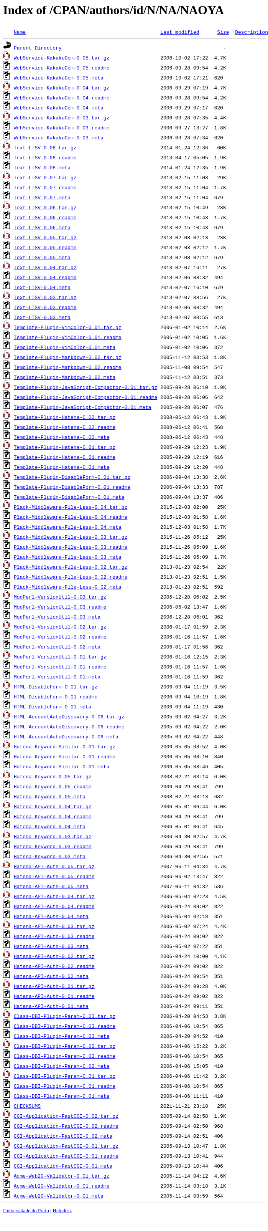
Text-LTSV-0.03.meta (42, 317)
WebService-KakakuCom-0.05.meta (59, 77)
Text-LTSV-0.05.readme (45, 247)
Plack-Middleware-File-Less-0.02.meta (68, 586)
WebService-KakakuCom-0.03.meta (59, 137)
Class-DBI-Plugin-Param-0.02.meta (62, 1065)
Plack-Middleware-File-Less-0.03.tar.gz (70, 536)
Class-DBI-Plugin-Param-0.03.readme (64, 1026)
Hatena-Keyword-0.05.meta (49, 796)
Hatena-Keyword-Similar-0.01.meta (62, 766)
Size (223, 31)
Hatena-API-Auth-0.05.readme (54, 876)
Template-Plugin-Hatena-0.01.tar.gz (64, 446)
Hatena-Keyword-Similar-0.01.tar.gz (64, 746)
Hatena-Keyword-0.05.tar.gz (53, 776)
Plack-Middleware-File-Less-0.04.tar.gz (70, 506)
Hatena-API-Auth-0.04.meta (51, 916)
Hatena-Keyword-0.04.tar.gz (53, 806)
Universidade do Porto (26, 1210)
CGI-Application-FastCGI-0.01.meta (63, 1165)
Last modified (179, 31)
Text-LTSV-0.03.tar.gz (45, 297)
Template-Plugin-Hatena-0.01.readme (64, 456)
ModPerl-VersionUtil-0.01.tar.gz (60, 656)
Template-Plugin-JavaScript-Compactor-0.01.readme (85, 397)
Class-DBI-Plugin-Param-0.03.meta (62, 1035)
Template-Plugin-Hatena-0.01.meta (62, 466)
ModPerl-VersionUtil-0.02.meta (57, 646)
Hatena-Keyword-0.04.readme (53, 816)
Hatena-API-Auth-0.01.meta (51, 1006)
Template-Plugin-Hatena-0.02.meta (62, 436)
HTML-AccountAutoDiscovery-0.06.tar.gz (69, 716)
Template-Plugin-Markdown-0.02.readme (68, 367)
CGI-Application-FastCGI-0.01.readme (66, 1155)
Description (251, 31)
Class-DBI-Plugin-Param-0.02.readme (64, 1055)
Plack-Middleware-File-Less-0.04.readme (70, 516)
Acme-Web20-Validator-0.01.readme (62, 1185)
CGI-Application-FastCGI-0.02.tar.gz (66, 1115)
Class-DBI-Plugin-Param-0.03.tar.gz (64, 1016)
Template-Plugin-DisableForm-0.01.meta (69, 496)
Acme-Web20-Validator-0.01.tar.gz (62, 1175)
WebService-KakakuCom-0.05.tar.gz (62, 57)
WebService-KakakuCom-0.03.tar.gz (62, 117)
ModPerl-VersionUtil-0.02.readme (60, 636)
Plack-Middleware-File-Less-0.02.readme (70, 576)
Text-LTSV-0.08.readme (45, 157)
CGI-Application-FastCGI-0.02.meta (63, 1135)
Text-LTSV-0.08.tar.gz (45, 147)
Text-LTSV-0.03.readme (45, 307)
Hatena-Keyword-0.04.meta (49, 826)
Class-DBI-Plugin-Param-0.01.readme (64, 1085)
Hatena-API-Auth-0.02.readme (54, 966)
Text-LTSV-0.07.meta (42, 197)
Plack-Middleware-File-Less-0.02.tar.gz (70, 566)
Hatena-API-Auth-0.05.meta (51, 886)
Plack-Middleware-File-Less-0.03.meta (68, 556)
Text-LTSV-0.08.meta (42, 167)
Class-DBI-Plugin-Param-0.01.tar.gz (64, 1075)
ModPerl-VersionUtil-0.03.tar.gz (60, 596)
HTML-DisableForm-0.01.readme (55, 696)
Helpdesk (62, 1210)
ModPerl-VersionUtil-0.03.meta (57, 616)
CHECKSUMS (27, 1105)
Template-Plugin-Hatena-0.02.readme (64, 427)
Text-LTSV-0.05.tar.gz (45, 237)
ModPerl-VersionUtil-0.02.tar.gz (60, 626)
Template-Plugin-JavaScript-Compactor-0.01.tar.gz (85, 387)
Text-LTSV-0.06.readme (45, 217)
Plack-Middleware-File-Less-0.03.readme (70, 546)
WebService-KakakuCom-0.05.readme (62, 67)
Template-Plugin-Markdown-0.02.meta (64, 377)
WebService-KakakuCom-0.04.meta (59, 107)
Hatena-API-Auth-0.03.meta (51, 946)
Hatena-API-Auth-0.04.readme (54, 906)
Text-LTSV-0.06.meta (42, 227)
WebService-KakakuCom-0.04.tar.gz (62, 87)
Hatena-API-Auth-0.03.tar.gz (54, 926)
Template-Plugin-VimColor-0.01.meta (64, 347)
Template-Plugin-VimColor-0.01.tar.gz (68, 327)
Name (20, 31)
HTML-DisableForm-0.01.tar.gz (55, 686)
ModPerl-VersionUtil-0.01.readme (60, 666)
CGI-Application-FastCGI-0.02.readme (66, 1125)
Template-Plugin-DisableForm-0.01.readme (72, 486)
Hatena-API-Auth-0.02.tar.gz (54, 956)
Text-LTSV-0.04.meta (42, 287)
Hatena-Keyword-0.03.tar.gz (53, 836)
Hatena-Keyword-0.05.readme (53, 786)
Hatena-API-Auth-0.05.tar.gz (54, 866)
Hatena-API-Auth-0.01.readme (54, 996)
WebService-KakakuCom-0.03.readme (62, 127)
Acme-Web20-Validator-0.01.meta (59, 1195)
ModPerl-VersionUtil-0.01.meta (57, 676)
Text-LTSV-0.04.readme (45, 277)
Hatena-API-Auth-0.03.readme (54, 936)
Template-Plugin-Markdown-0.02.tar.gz (68, 357)
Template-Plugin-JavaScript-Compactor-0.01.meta (82, 407)
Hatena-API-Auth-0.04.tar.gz (54, 896)
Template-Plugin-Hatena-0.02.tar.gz (64, 417)
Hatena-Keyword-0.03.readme (53, 846)
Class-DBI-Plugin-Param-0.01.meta (62, 1095)
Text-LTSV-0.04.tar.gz (45, 267)
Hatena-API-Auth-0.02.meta (51, 976)
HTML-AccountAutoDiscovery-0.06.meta (66, 736)
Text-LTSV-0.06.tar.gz (45, 207)
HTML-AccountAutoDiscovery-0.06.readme (69, 726)
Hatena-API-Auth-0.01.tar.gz (54, 986)
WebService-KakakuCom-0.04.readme (62, 97)
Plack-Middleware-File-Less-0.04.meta (68, 526)
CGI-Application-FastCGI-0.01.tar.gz (66, 1145)
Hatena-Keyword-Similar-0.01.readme (64, 756)
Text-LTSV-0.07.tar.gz (45, 177)
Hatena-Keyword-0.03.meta (49, 856)
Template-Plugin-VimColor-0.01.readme (68, 337)
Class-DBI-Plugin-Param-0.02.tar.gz (64, 1045)
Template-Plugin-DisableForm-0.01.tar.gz (72, 476)
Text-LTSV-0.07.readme (45, 187)
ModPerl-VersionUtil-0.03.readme (60, 606)
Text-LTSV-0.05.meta (42, 257)
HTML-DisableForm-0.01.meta (53, 706)
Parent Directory (38, 47)
